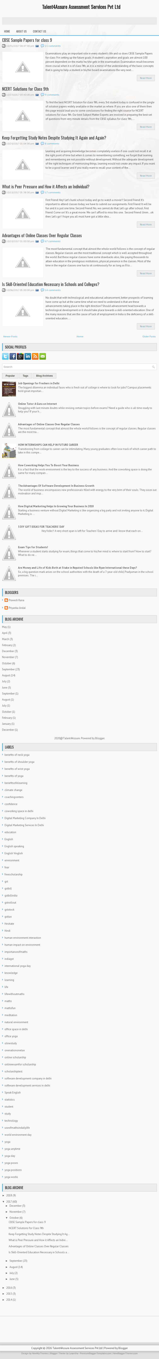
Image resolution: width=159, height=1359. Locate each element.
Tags (25, 375)
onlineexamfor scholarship (20, 1064)
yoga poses (11, 1163)
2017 (9, 1201)
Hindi (7, 930)
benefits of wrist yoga (17, 769)
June (4, 687)
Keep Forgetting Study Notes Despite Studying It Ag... (39, 1234)
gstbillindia (11, 895)
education (10, 832)
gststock (9, 909)
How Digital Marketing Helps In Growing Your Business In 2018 (56, 506)
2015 (9, 1293)
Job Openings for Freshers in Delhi (38, 383)
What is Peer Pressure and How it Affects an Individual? (45, 186)
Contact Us (39, 31)
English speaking (14, 846)
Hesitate (9, 923)
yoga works (11, 1177)
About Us (21, 31)
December (8, 651)
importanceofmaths (16, 952)
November (8, 657)
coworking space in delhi (19, 811)
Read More (146, 77)
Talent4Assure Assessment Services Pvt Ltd (81, 6)
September (8, 669)
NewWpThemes (40, 1353)
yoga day (10, 1156)
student (9, 1106)
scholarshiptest (13, 1071)
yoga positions (13, 1170)
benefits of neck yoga (17, 755)
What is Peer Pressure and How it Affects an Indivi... (38, 1240)
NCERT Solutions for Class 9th (25, 89)
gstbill (8, 888)
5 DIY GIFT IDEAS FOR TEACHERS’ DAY (41, 527)
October (6, 663)
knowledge (11, 973)
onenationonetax (15, 1050)
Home (7, 31)
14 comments (53, 290)
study (8, 1113)
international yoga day (18, 966)
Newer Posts (10, 336)
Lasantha (73, 1353)
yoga (7, 1142)
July (4, 681)
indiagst (9, 959)
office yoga (11, 1036)
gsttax (8, 916)
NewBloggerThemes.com (125, 1353)
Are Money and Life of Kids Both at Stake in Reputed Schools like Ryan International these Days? (77, 568)
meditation (11, 1015)
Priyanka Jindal (17, 608)
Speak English (13, 1092)
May (4, 627)
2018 (9, 1195)
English (9, 839)
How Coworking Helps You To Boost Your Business (48, 465)
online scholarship (15, 1057)
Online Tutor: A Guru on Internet (37, 404)
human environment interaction (23, 938)
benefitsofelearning (16, 783)
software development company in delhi (28, 1078)
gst (6, 881)
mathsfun (10, 1008)
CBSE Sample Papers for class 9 (27, 40)
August (6, 675)
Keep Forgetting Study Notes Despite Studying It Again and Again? (54, 138)
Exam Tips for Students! (33, 547)
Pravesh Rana (16, 600)
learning (9, 980)
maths (8, 1001)
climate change (13, 790)
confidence (11, 804)
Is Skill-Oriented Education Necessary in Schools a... (39, 1252)
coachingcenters (14, 797)
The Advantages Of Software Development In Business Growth (56, 486)
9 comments (52, 94)
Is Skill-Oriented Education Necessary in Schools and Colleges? (50, 284)
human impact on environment (22, 945)
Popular (10, 375)
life (6, 987)
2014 (9, 1299)
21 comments (53, 45)
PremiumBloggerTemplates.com (95, 1353)
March (5, 639)
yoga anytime (12, 1149)
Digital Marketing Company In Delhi (25, 818)
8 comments (52, 143)
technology (11, 1120)
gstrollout (10, 902)
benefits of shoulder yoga (19, 762)
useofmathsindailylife (17, 1127)
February (7, 645)
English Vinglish (14, 853)
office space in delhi (16, 1029)
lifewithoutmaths (14, 994)
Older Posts (149, 336)
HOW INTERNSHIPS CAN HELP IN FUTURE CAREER (48, 445)
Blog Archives (44, 375)
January (6, 724)
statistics (10, 1099)
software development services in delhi (27, 1085)
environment (12, 860)
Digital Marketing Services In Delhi (24, 825)
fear (7, 867)
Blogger (99, 738)
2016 (9, 1287)
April (4, 633)
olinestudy (11, 1043)
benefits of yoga (14, 776)
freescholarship (14, 874)
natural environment (16, 1022)
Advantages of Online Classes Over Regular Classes (42, 235)
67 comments (52, 241)
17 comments (52, 192)
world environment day (18, 1135)
